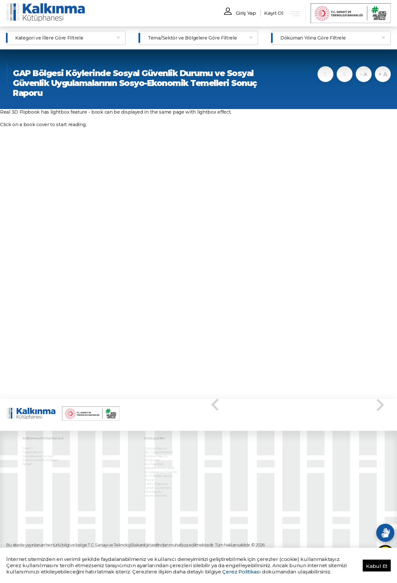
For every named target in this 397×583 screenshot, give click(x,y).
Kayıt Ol (274, 13)
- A (363, 74)
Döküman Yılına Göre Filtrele (313, 38)
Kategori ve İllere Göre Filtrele (49, 38)
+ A (382, 74)
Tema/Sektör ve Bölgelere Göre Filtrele (192, 38)
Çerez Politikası (241, 572)
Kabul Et (376, 566)
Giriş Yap (246, 13)
